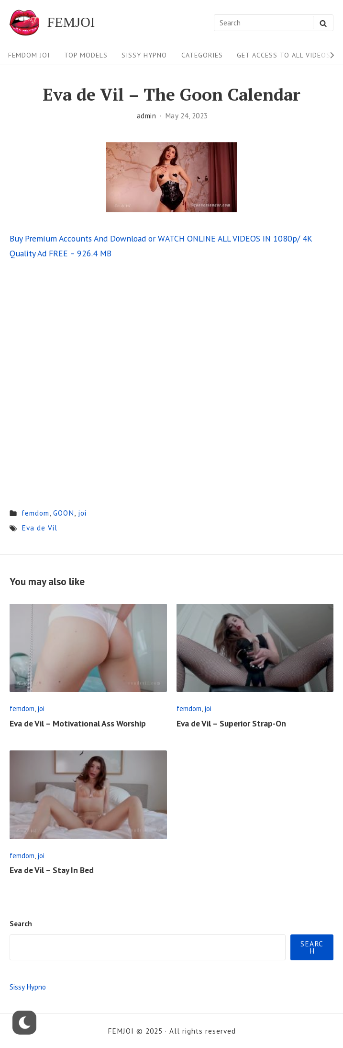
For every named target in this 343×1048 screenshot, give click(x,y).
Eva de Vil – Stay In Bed (52, 869)
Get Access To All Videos (284, 55)
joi (82, 513)
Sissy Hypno (144, 55)
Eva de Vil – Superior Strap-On (231, 723)
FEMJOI (71, 23)
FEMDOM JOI (29, 55)
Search (21, 923)
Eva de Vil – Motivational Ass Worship (78, 723)
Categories (202, 55)
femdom (35, 513)
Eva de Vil (39, 527)
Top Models (86, 55)
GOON (63, 513)
